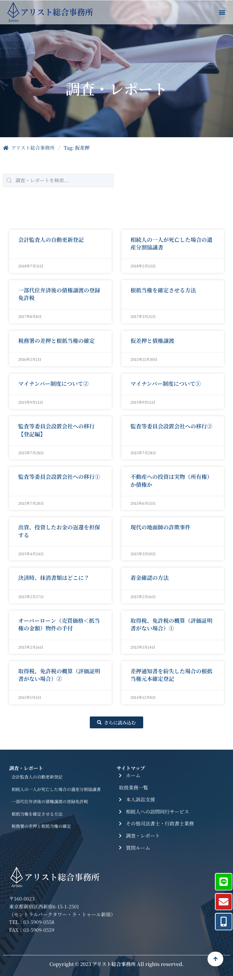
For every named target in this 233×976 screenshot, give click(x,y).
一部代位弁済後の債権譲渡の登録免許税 (50, 801)
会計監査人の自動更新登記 (37, 777)
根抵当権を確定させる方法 (37, 814)
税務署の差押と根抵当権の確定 (41, 826)
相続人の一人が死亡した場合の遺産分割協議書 (56, 789)
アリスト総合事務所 (29, 147)
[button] (222, 12)
